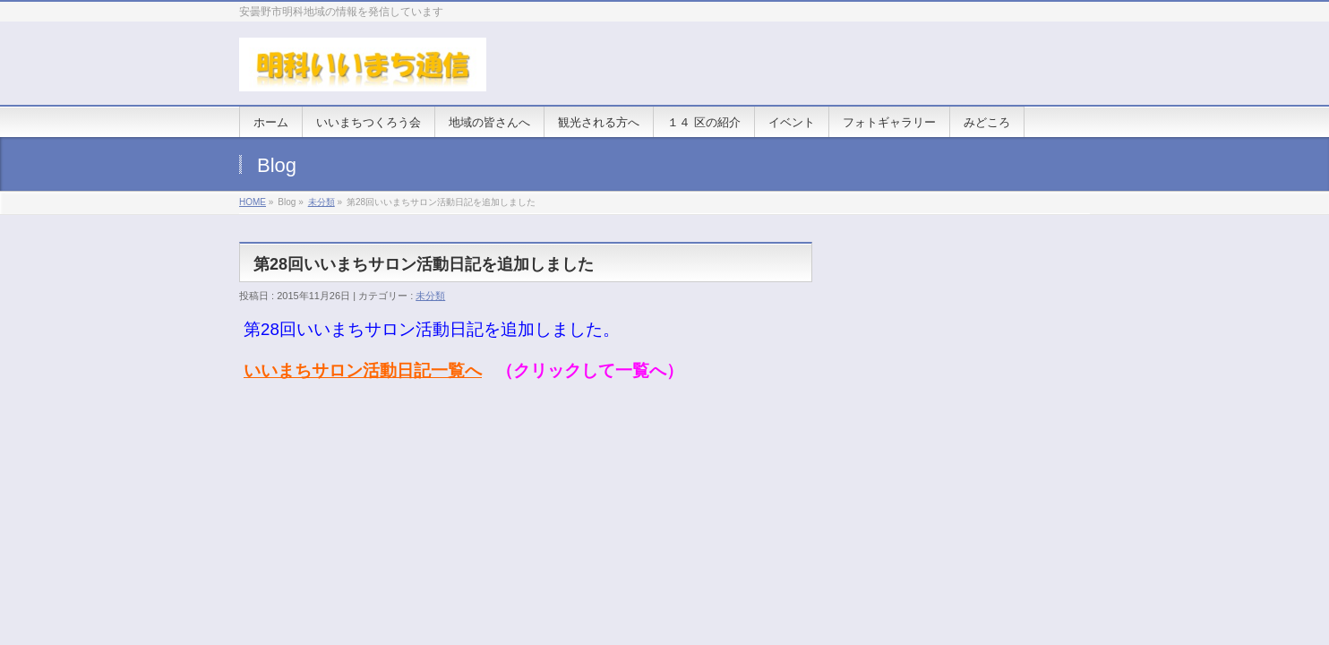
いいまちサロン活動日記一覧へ (363, 370)
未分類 (321, 202)
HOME (252, 202)
